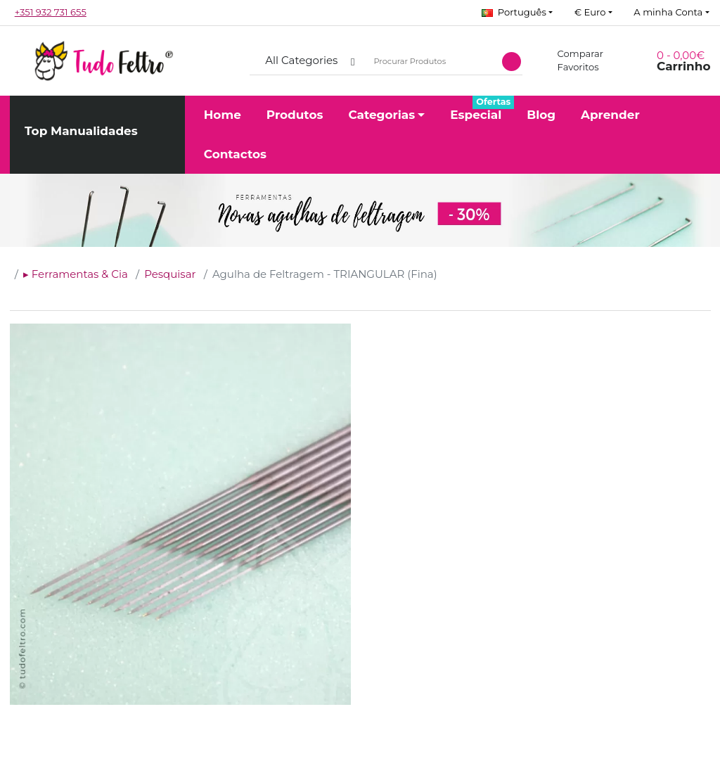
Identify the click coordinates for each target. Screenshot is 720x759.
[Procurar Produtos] (430, 61)
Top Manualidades (81, 131)
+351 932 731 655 (50, 12)
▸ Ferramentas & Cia (75, 274)
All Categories (301, 60)
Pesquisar (169, 274)
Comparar (572, 53)
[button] (516, 13)
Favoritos (569, 66)
